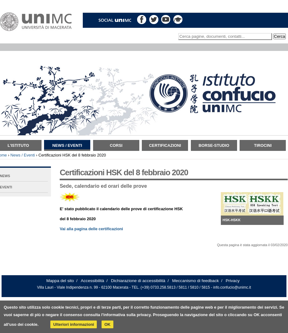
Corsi (116, 145)
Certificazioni (165, 145)
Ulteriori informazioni (73, 324)
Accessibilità (92, 280)
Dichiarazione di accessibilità (138, 280)
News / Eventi (67, 145)
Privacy (233, 280)
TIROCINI (262, 145)
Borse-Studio (214, 145)
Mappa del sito (60, 280)
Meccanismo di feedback (195, 280)
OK (107, 324)
